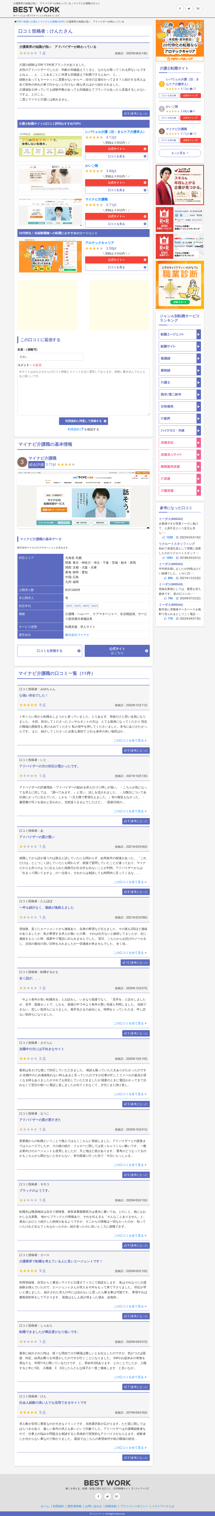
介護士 (34, 21)
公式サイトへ (116, 148)
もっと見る (178, 153)
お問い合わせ (93, 1506)
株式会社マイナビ (77, 635)
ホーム (45, 1506)
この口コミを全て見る (131, 740)
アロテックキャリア (99, 243)
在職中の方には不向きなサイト (41, 1049)
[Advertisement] (47, 305)
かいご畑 (91, 166)
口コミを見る (116, 156)
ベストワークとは (163, 1506)
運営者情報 (74, 1506)
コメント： (29, 365)
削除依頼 (111, 1506)
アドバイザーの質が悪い (37, 837)
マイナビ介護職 (96, 199)
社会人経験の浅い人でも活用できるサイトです (53, 1403)
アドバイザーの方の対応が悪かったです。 (49, 766)
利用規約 (76, 429)
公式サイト (117, 651)
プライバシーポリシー (134, 1506)
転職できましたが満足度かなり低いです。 (49, 1332)
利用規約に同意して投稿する (83, 421)
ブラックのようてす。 (35, 1190)
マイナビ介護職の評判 (52, 21)
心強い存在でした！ (33, 695)
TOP (19, 21)
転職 (26, 21)
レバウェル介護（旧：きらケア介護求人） (115, 132)
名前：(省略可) (27, 349)
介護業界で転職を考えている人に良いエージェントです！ (61, 1261)
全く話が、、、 (30, 978)
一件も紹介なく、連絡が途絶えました (46, 907)
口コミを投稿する (49, 651)
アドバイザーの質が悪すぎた (40, 1120)
